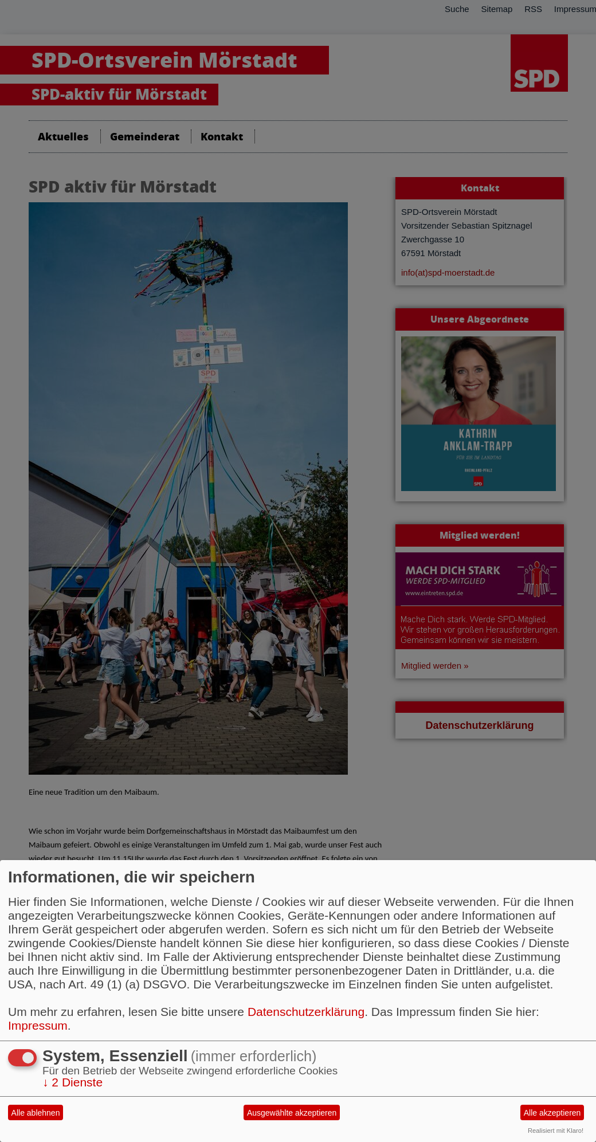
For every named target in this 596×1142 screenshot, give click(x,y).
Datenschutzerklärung (306, 1011)
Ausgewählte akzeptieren (291, 1112)
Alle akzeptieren (552, 1112)
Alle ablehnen (35, 1112)
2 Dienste (72, 1082)
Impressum (38, 1025)
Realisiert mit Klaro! (555, 1130)
